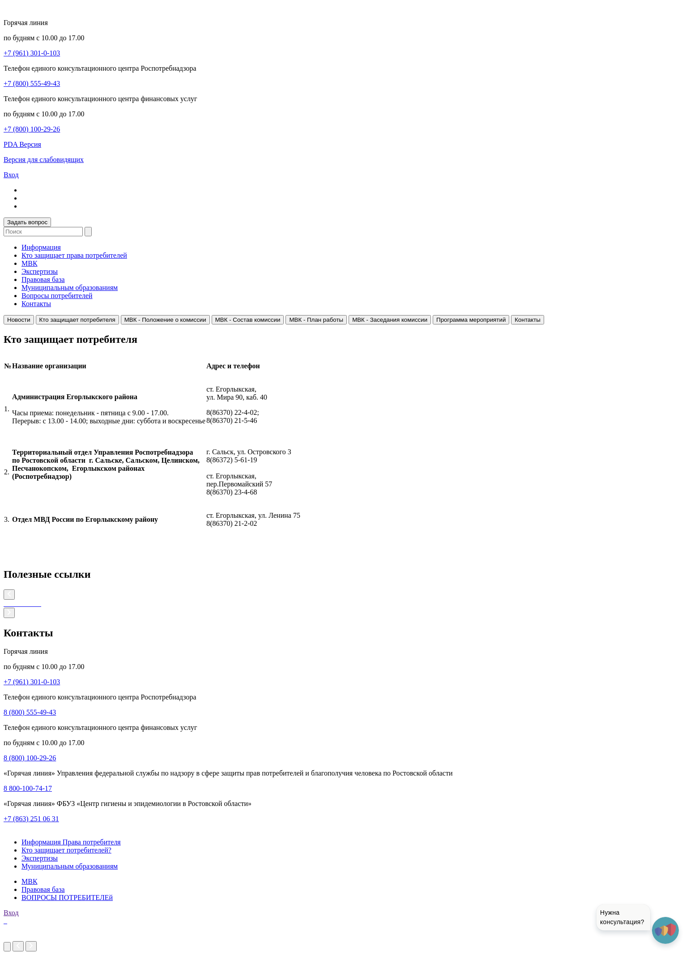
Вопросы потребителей (57, 295)
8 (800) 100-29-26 (30, 758)
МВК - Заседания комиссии (389, 319)
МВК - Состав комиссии (248, 319)
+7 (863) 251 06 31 (31, 819)
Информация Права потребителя (71, 842)
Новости (18, 319)
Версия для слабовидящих (44, 159)
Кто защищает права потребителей (74, 255)
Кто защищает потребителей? (66, 850)
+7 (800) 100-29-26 (32, 129)
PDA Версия (22, 144)
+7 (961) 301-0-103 (32, 53)
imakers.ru (19, 937)
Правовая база (43, 279)
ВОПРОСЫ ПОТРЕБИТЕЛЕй (67, 897)
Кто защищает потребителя (77, 319)
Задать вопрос (27, 222)
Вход (11, 175)
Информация (41, 247)
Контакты (36, 303)
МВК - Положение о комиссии (165, 319)
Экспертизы (39, 271)
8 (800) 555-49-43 (30, 712)
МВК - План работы (316, 319)
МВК (29, 263)
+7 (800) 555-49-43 (32, 83)
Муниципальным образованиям (69, 287)
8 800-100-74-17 (28, 788)
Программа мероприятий (471, 319)
